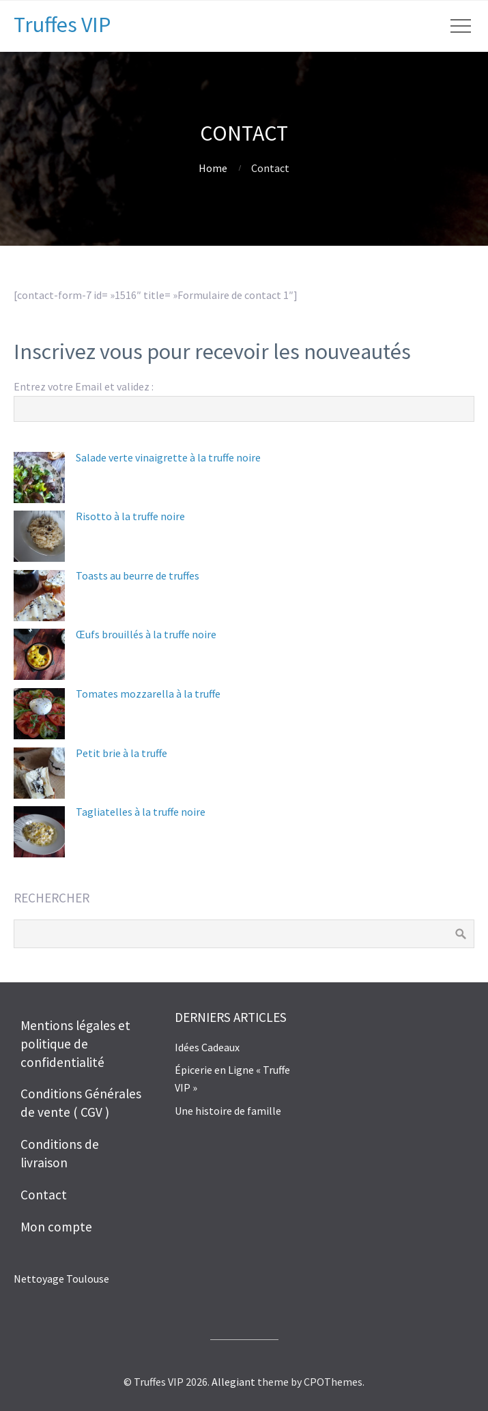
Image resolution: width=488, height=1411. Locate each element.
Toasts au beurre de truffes (137, 575)
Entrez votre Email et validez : (84, 386)
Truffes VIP (62, 24)
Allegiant (233, 1381)
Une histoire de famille (228, 1110)
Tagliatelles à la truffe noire (140, 811)
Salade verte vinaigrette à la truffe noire (168, 457)
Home (213, 168)
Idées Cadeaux (207, 1047)
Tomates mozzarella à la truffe (148, 693)
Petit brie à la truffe (121, 753)
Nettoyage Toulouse (61, 1278)
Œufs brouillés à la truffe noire (146, 634)
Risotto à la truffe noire (130, 516)
